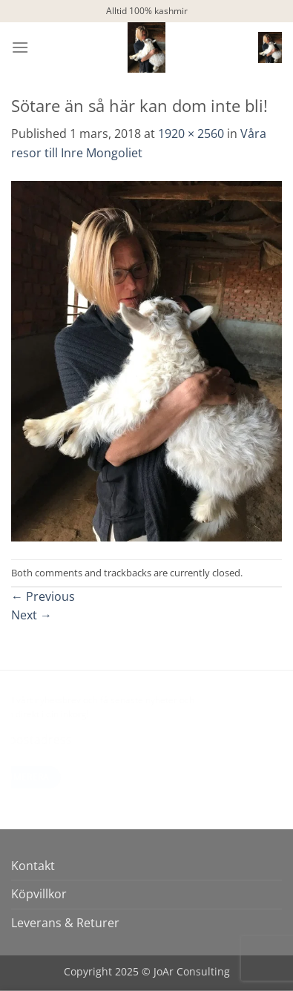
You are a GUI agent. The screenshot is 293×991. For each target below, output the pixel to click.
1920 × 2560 (191, 133)
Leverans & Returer (65, 923)
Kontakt (33, 865)
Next (31, 615)
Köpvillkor (39, 894)
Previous (43, 596)
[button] (20, 47)
